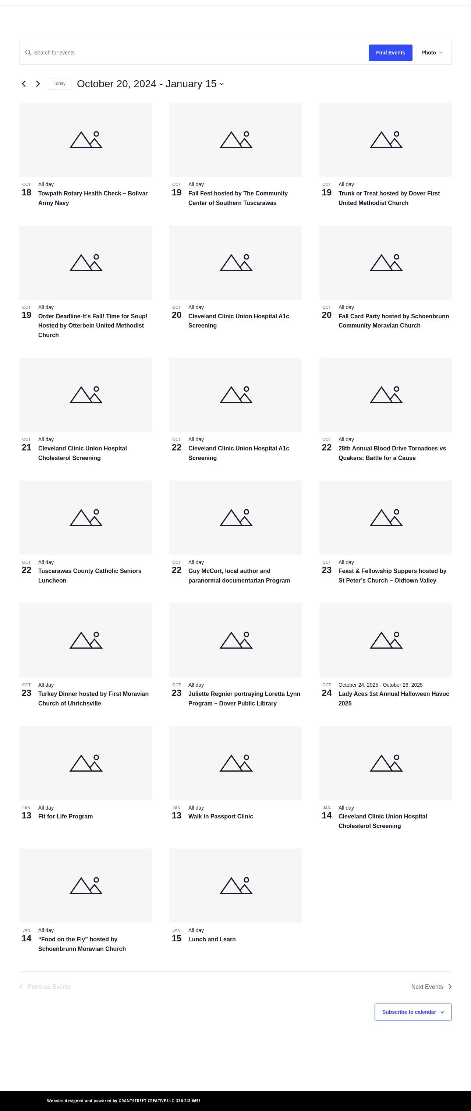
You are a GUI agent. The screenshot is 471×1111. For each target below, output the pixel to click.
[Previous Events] (23, 83)
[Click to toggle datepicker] (150, 84)
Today (59, 83)
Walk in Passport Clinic (220, 816)
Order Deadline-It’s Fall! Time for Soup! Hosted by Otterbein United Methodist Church (93, 326)
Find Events (390, 53)
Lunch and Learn (212, 939)
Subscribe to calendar (409, 1012)
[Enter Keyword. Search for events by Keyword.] (194, 52)
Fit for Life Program (65, 816)
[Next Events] (37, 83)
